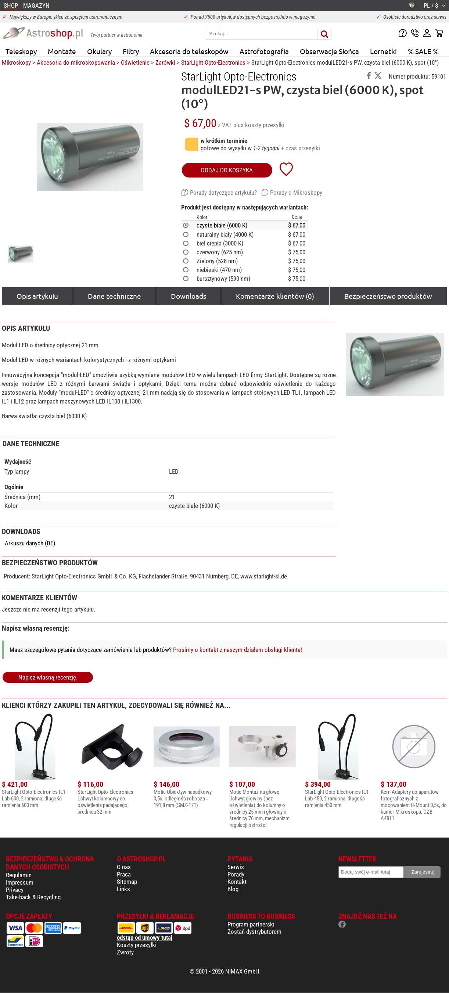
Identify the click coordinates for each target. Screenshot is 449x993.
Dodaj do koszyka (227, 170)
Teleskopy (21, 51)
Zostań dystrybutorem (254, 931)
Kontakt (237, 881)
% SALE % (423, 51)
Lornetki (383, 51)
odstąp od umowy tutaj (144, 937)
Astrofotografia (264, 51)
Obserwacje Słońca (329, 51)
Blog (232, 889)
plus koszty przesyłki (258, 125)
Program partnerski (250, 924)
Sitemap (127, 881)
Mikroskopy (16, 62)
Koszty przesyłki (137, 945)
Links (123, 889)
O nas (124, 867)
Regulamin (19, 875)
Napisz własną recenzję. (48, 677)
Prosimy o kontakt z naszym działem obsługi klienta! (237, 649)
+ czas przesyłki (300, 148)
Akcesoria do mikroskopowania (76, 62)
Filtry (131, 51)
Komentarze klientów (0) (275, 295)
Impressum (19, 882)
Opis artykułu (37, 295)
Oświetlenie (135, 62)
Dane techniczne (114, 295)
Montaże (62, 51)
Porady (235, 874)
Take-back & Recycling (33, 897)
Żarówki (165, 62)
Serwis (235, 867)
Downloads (188, 295)
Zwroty (125, 952)
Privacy (15, 889)
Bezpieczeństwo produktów (388, 295)
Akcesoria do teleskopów (189, 51)
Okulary (99, 51)
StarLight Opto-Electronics (213, 62)
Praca (124, 874)
